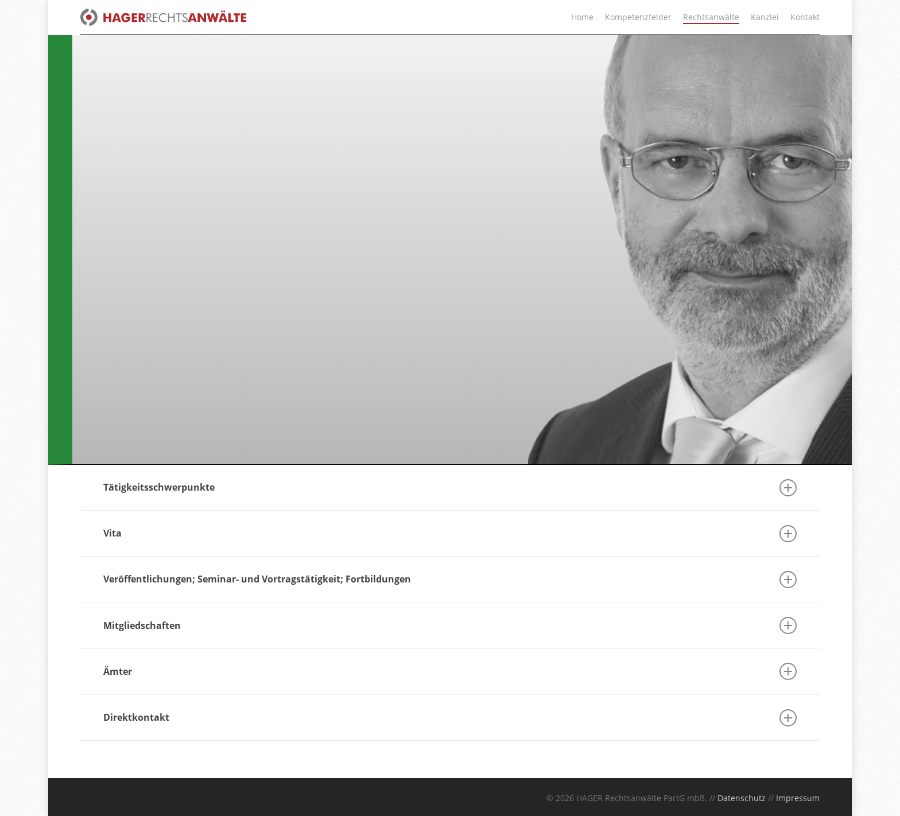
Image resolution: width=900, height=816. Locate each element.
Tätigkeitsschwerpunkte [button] (450, 487)
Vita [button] (450, 533)
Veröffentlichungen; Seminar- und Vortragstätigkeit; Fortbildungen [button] (450, 579)
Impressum (798, 797)
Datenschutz (741, 797)
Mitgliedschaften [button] (450, 625)
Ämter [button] (450, 671)
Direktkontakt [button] (450, 717)
